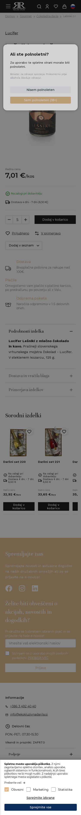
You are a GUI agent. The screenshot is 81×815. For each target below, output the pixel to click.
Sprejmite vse (40, 807)
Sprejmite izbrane (41, 798)
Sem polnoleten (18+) (40, 100)
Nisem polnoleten (41, 90)
